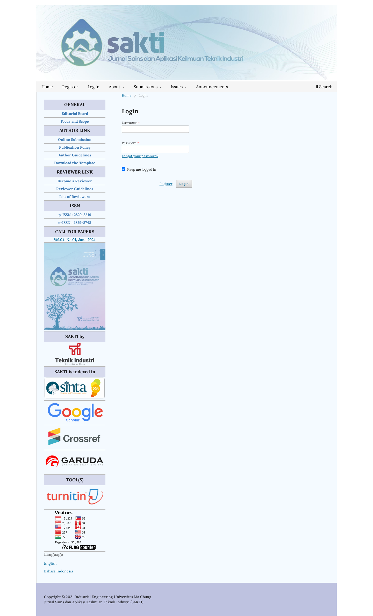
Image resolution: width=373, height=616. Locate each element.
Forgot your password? (140, 156)
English (50, 563)
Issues (177, 86)
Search (324, 86)
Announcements (212, 86)
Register (70, 86)
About (115, 86)
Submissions (146, 86)
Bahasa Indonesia (58, 571)
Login (184, 184)
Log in (93, 86)
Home (47, 86)
